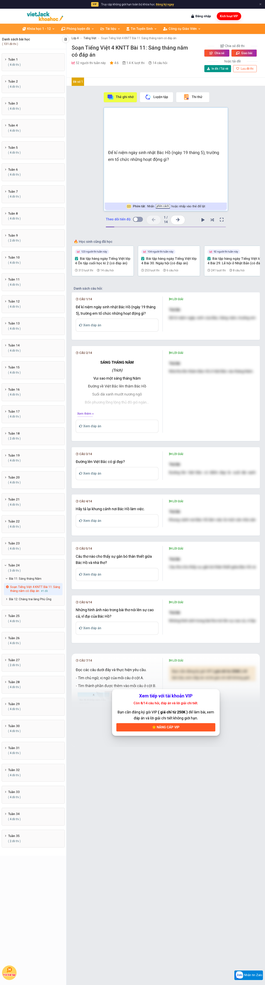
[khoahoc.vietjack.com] (45, 16)
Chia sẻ (217, 53)
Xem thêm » (85, 437)
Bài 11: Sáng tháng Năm (25, 579)
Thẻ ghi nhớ (120, 97)
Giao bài (244, 53)
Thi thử (192, 97)
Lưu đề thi (244, 68)
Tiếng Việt (89, 38)
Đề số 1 (78, 81)
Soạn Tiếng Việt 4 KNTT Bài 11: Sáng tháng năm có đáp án (138, 38)
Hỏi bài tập (9, 971)
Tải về (217, 68)
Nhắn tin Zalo (248, 975)
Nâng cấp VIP (165, 797)
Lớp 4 (75, 38)
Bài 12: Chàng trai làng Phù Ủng (30, 599)
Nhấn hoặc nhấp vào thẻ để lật (165, 206)
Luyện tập (156, 97)
